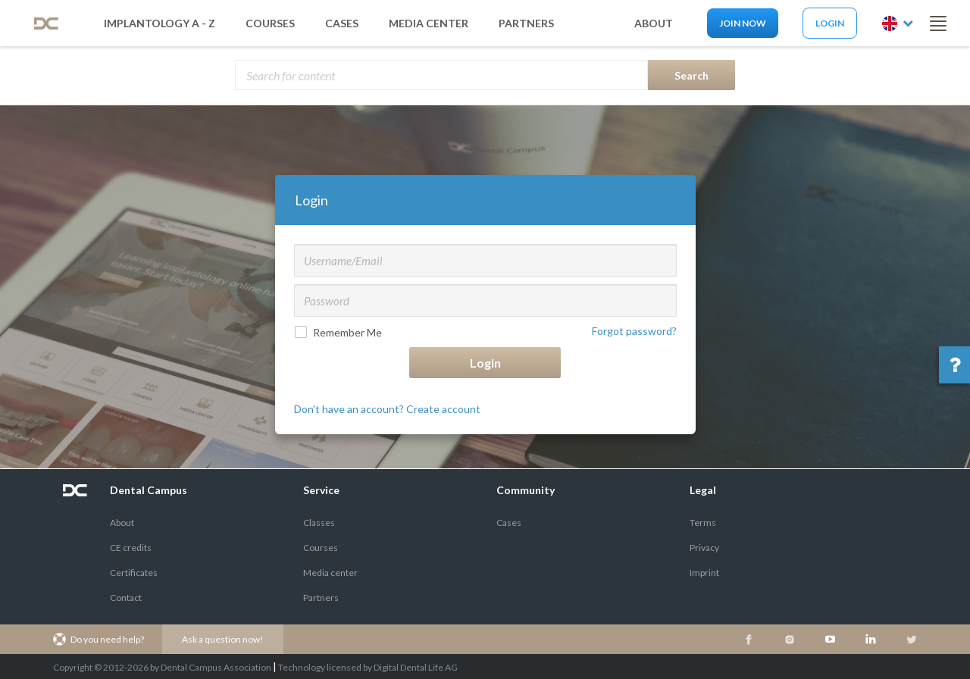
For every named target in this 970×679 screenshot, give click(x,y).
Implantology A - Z (159, 23)
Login (829, 23)
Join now (742, 23)
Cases (341, 23)
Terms (703, 522)
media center (428, 23)
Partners (321, 597)
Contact (126, 597)
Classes (319, 522)
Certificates (134, 572)
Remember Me (340, 332)
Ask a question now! (223, 639)
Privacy (704, 547)
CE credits (131, 547)
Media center (330, 572)
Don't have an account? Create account (387, 408)
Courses (270, 23)
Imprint (704, 572)
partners (526, 23)
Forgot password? (634, 330)
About (122, 522)
